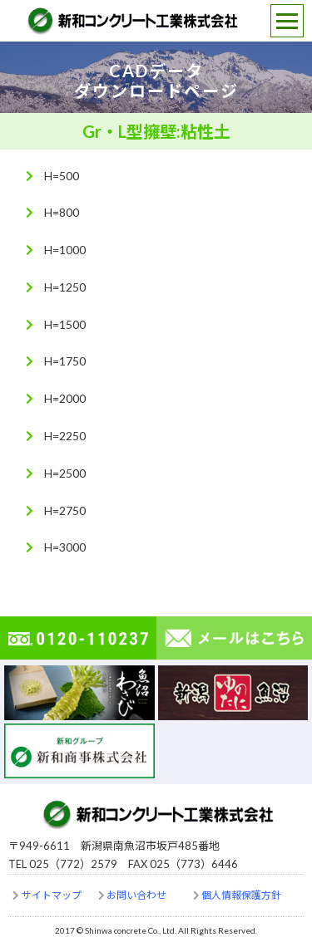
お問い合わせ (136, 895)
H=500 (61, 176)
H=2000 (65, 398)
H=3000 (65, 547)
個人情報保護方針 (241, 895)
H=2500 (65, 473)
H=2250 (65, 436)
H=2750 (65, 510)
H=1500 (65, 324)
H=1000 (65, 250)
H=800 (61, 212)
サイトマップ (52, 895)
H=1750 (65, 361)
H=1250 (65, 287)
